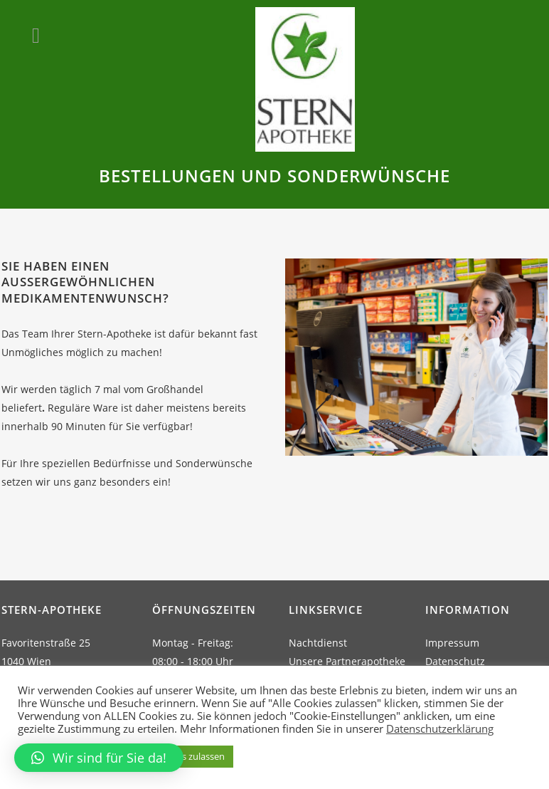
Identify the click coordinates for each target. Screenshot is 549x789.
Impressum (452, 642)
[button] (98, 757)
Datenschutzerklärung (440, 728)
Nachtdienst (318, 642)
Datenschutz (455, 661)
